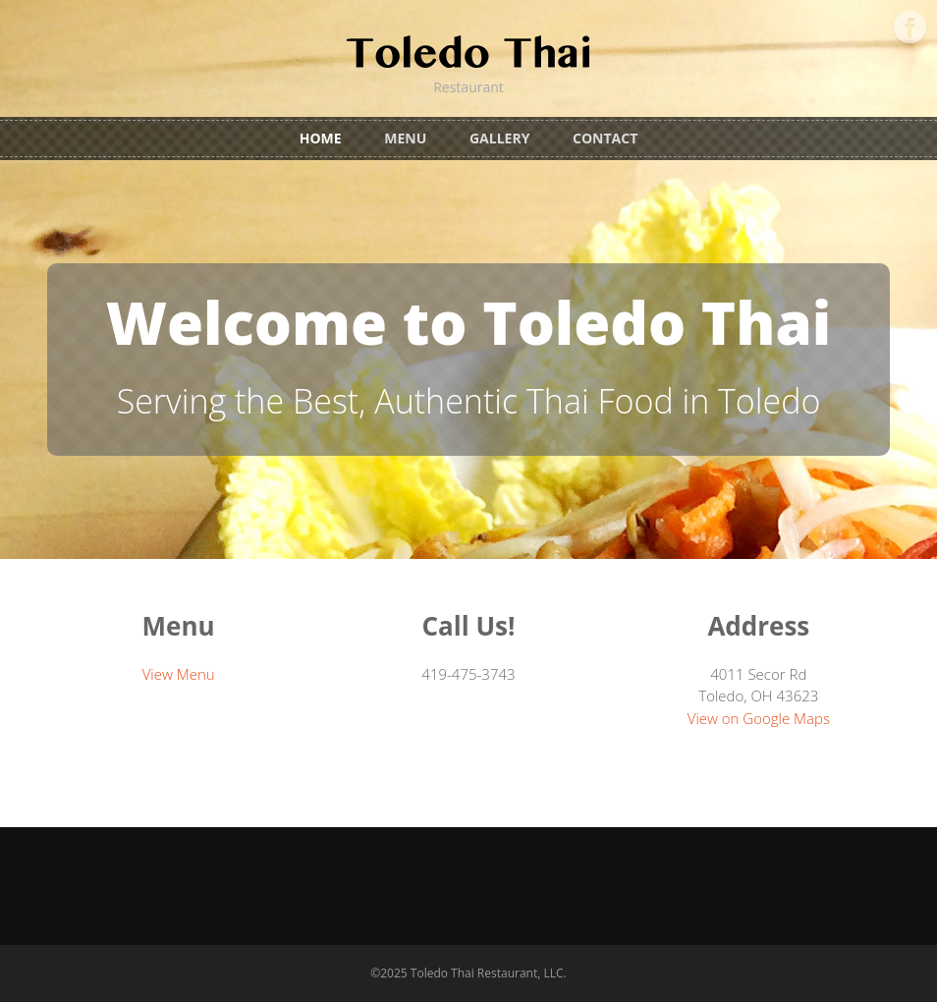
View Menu (178, 674)
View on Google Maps (759, 718)
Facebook (909, 27)
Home (321, 138)
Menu (405, 138)
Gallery (499, 138)
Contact (605, 138)
